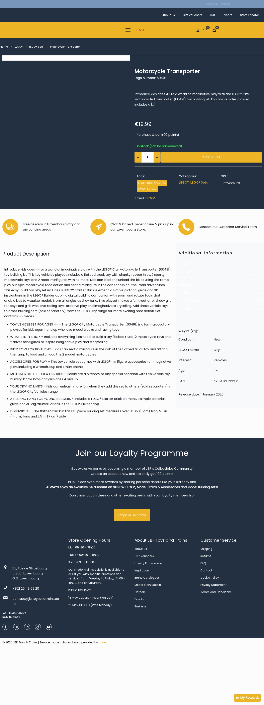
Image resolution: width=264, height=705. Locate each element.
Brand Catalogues (147, 630)
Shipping (206, 601)
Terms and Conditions (216, 644)
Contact (206, 622)
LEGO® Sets (36, 47)
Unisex (256, 336)
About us (141, 601)
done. (102, 694)
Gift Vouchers (144, 608)
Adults (249, 326)
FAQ (203, 615)
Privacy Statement (213, 637)
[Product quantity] (148, 157)
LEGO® (19, 47)
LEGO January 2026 (152, 183)
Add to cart (211, 157)
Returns (205, 608)
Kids (258, 326)
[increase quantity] (157, 157)
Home (4, 47)
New (258, 344)
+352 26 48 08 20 (25, 640)
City (258, 352)
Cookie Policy (209, 630)
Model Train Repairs (148, 637)
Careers (140, 644)
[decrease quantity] (138, 157)
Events (139, 651)
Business (140, 658)
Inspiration (142, 622)
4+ (259, 368)
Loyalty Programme (148, 615)
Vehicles (255, 360)
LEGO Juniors (147, 189)
